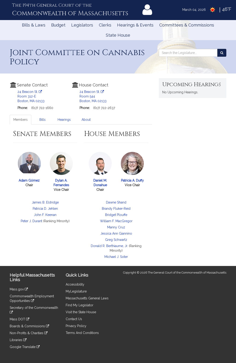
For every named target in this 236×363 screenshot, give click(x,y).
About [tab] (86, 119)
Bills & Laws (33, 25)
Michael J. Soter (116, 257)
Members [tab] (20, 119)
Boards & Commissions (29, 326)
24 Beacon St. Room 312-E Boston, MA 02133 (31, 96)
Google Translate (25, 347)
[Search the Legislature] (221, 53)
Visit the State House (81, 312)
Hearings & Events (135, 25)
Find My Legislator (79, 305)
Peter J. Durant (31, 221)
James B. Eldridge (45, 202)
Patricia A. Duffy (132, 180)
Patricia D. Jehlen (45, 208)
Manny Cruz (116, 227)
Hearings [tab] (64, 119)
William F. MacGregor (116, 221)
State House (118, 35)
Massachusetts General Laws (87, 298)
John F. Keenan (45, 215)
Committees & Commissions (186, 25)
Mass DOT (19, 319)
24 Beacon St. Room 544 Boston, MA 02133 (93, 96)
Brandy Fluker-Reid (116, 208)
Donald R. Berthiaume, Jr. (109, 246)
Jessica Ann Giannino (116, 233)
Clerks (105, 25)
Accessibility (75, 284)
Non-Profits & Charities (28, 333)
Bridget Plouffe (116, 215)
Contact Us (74, 319)
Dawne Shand (116, 202)
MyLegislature (76, 291)
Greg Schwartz (116, 240)
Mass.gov (19, 289)
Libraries (18, 340)
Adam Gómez (29, 180)
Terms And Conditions (82, 333)
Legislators (82, 25)
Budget (58, 25)
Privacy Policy (76, 326)
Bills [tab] (42, 119)
